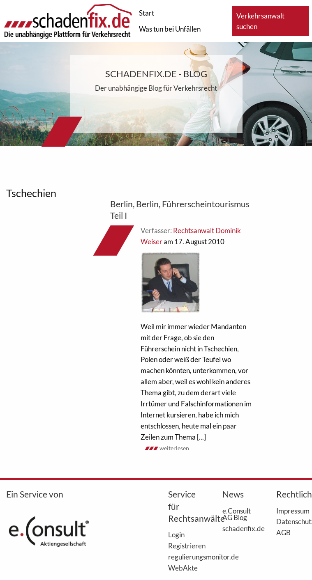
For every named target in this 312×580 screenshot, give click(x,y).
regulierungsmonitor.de (183, 556)
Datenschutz (291, 521)
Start (146, 13)
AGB (283, 532)
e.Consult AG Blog (236, 514)
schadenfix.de (237, 528)
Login (176, 534)
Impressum (291, 511)
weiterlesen (174, 448)
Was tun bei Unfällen (170, 29)
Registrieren (183, 545)
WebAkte (183, 568)
